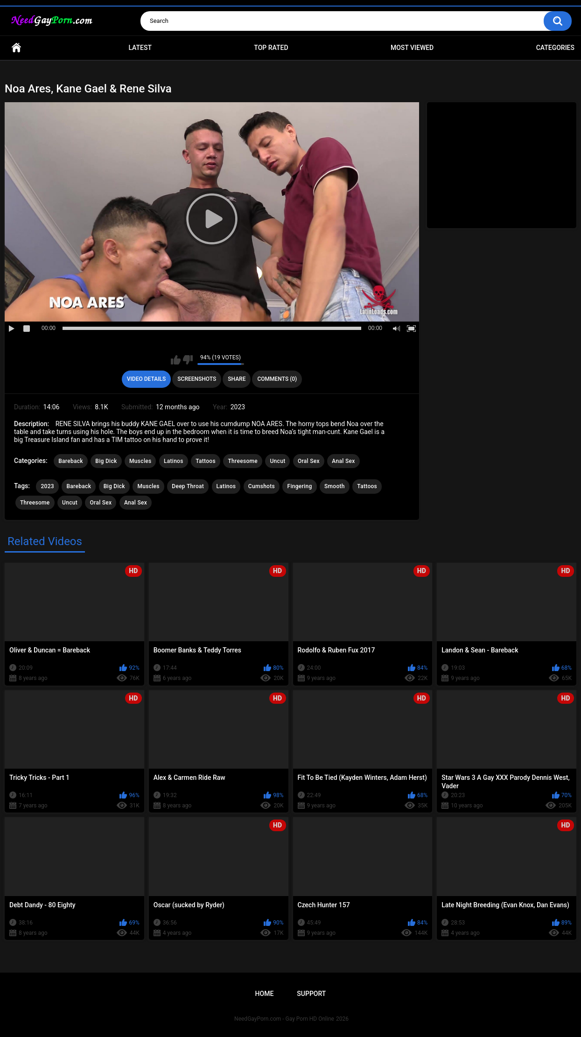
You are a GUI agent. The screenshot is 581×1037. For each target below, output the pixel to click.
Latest (140, 47)
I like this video (176, 359)
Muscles (140, 461)
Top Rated (271, 47)
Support (311, 993)
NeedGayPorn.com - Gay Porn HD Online (284, 1019)
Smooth (334, 486)
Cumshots (261, 486)
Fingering (299, 486)
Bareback (70, 461)
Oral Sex (309, 461)
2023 (47, 486)
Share (236, 379)
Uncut (277, 461)
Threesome (243, 461)
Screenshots (196, 379)
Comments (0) (277, 379)
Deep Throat (188, 486)
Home (16, 48)
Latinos (173, 461)
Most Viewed (412, 47)
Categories (555, 47)
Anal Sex (343, 461)
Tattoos (206, 461)
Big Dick (106, 461)
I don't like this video (188, 359)
